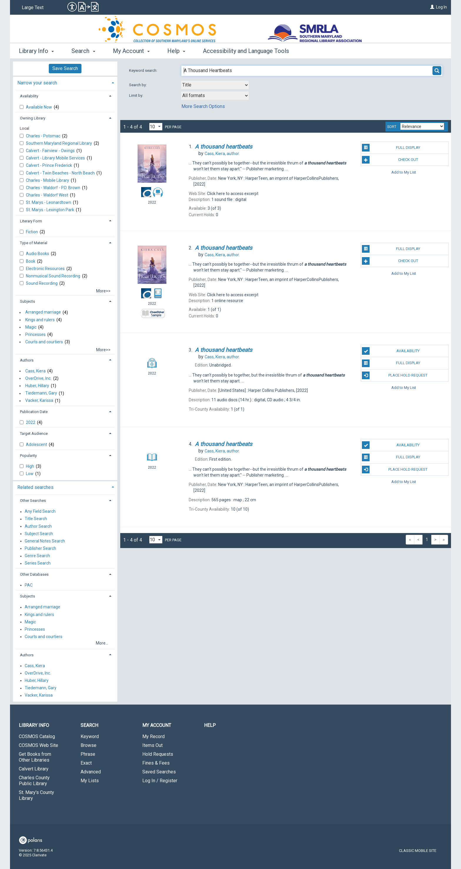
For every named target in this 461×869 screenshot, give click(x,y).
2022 (31, 422)
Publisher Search (40, 548)
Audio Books (38, 253)
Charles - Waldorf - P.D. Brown (53, 187)
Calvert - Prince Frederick (49, 165)
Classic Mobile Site (417, 850)
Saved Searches (159, 772)
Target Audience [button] (34, 433)
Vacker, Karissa (39, 400)
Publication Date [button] (34, 411)
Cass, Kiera (35, 371)
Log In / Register (159, 780)
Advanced (91, 772)
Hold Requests (157, 754)
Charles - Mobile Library (48, 180)
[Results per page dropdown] (155, 126)
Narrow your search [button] (37, 83)
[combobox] (215, 85)
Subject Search (39, 533)
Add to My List (403, 172)
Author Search (38, 526)
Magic (30, 327)
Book (31, 261)
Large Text (33, 7)
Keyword (90, 736)
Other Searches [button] (33, 500)
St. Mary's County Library (36, 795)
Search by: (138, 85)
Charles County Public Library (34, 780)
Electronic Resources (46, 268)
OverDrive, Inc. (38, 378)
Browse (88, 745)
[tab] (65, 82)
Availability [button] (29, 96)
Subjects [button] (27, 301)
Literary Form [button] (31, 221)
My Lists (90, 780)
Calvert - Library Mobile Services (56, 158)
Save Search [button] (65, 68)
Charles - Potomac (43, 136)
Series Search (38, 563)
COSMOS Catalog (37, 736)
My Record (153, 736)
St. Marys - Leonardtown (49, 202)
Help (210, 725)
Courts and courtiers (44, 341)
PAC (29, 585)
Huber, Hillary (37, 385)
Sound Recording (42, 283)
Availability (391, 351)
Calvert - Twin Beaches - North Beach (61, 173)
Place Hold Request (394, 375)
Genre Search (37, 556)
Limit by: (136, 95)
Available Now (39, 107)
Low (30, 473)
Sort (391, 127)
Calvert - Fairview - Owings (51, 150)
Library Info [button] (36, 50)
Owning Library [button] (32, 118)
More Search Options (203, 106)
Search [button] (83, 50)
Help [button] (176, 50)
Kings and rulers (40, 319)
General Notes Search (45, 541)
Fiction (32, 231)
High (30, 466)
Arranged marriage (43, 312)
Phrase (88, 754)
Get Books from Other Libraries (35, 757)
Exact (86, 763)
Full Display (391, 148)
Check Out (390, 160)
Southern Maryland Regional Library (59, 143)
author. (222, 153)
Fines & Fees (156, 763)
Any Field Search (40, 511)
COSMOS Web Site (38, 745)
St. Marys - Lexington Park (50, 209)
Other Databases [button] (34, 574)
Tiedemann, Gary (41, 393)
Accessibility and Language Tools (246, 50)
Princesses (35, 334)
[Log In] (432, 7)
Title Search (36, 519)
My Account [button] (131, 50)
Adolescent (37, 444)
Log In (441, 7)
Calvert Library (34, 769)
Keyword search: (143, 70)
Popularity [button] (28, 455)
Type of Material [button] (33, 243)
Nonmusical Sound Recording (53, 276)
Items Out (152, 745)
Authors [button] (27, 360)
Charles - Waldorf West (47, 195)
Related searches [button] (35, 487)
